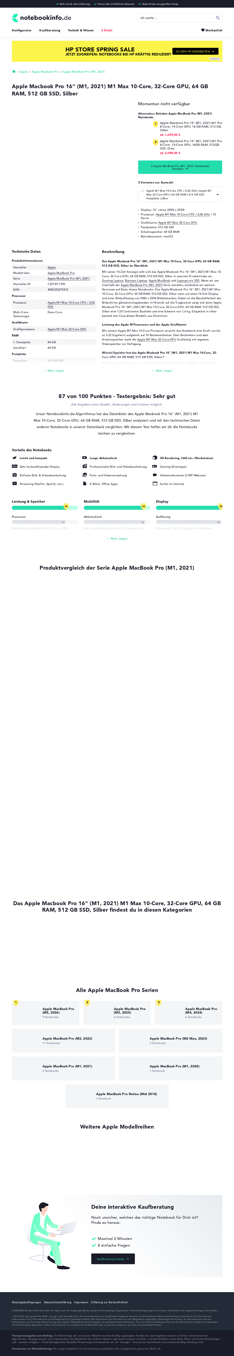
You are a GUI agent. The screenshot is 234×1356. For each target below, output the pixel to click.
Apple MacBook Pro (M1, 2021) (84, 71)
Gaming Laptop (112, 280)
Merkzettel (213, 30)
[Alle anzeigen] (117, 539)
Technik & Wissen (81, 30)
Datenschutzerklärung (58, 1302)
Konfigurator (22, 30)
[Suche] (180, 17)
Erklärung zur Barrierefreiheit (109, 1302)
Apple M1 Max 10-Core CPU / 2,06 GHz (183, 214)
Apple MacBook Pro (45, 71)
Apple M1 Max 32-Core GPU (177, 222)
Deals (108, 30)
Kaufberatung (49, 30)
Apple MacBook (159, 280)
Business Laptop (136, 280)
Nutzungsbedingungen (26, 1302)
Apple (24, 71)
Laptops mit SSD (188, 280)
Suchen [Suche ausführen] (218, 18)
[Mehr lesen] (54, 371)
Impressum (81, 1302)
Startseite (14, 71)
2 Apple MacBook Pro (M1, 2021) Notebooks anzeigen (180, 167)
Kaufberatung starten (111, 1259)
